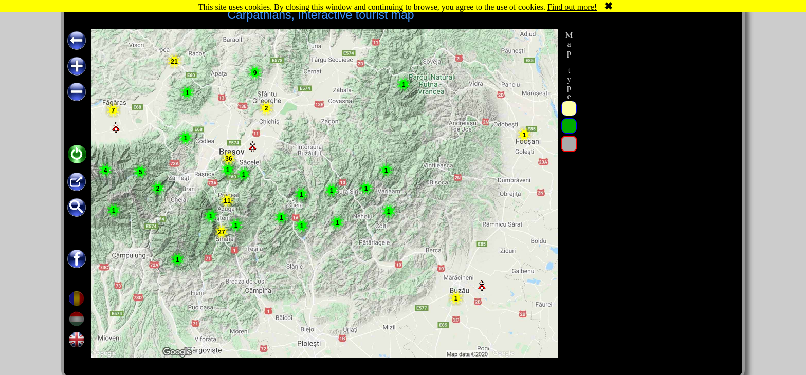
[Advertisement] (656, 183)
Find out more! (572, 7)
